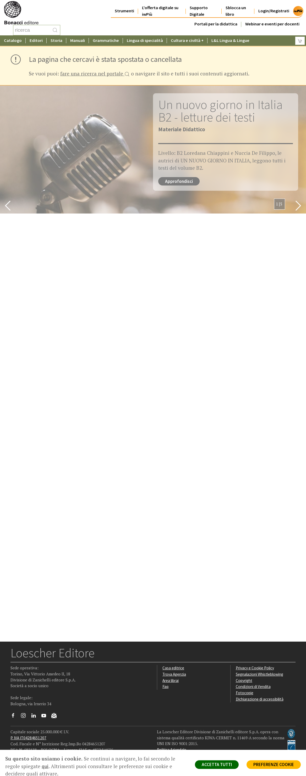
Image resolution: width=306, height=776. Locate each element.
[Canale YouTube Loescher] (45, 717)
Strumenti (124, 11)
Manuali (77, 40)
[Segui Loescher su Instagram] (25, 717)
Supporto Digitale (199, 11)
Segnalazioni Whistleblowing (259, 674)
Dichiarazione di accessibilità (259, 699)
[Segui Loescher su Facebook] (15, 717)
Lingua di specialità (145, 40)
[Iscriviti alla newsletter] (56, 716)
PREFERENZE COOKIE (273, 764)
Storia (56, 40)
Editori (36, 40)
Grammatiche (106, 40)
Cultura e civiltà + (187, 40)
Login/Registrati (273, 11)
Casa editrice (173, 667)
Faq (165, 686)
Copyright (244, 680)
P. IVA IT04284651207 (28, 737)
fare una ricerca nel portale (95, 74)
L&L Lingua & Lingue (230, 40)
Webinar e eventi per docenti (272, 24)
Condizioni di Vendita (253, 686)
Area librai (170, 680)
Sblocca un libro (236, 11)
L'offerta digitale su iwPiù (160, 11)
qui (45, 766)
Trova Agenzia (174, 674)
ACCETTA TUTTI (217, 764)
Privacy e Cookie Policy (255, 667)
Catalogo (13, 40)
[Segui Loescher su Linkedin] (35, 717)
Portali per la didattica (215, 24)
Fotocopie (244, 692)
